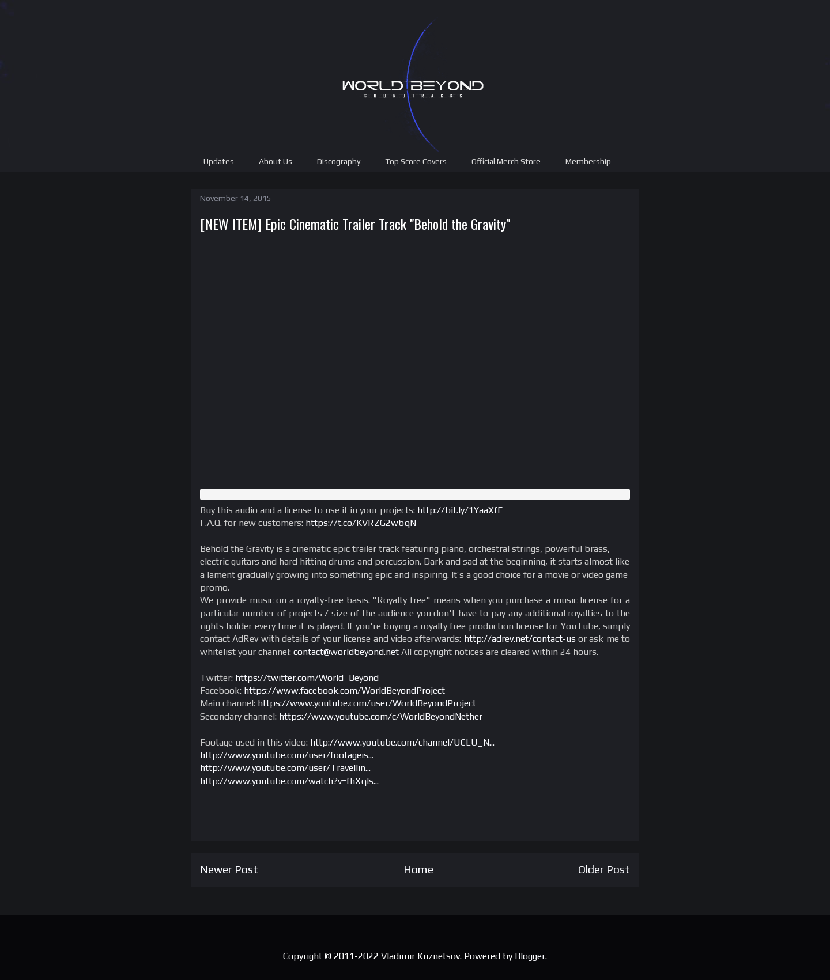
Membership (588, 161)
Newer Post (229, 869)
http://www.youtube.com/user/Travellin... (285, 767)
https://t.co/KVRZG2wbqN (360, 522)
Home (418, 869)
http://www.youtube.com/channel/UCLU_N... (402, 742)
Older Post (604, 869)
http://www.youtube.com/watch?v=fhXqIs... (289, 780)
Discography (338, 161)
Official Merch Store (506, 161)
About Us (275, 161)
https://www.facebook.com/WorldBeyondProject (344, 690)
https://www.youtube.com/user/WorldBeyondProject (367, 703)
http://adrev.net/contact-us (520, 638)
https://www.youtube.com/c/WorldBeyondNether (380, 716)
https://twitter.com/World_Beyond (307, 677)
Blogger (530, 956)
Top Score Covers (416, 161)
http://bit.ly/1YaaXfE (460, 510)
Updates (218, 161)
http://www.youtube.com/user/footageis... (286, 755)
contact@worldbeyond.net (346, 651)
